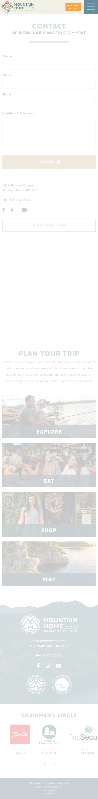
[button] (73, 7)
